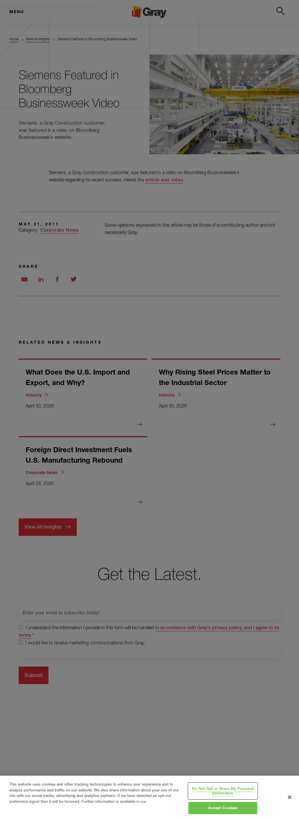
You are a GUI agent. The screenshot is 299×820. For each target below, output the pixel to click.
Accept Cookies (222, 807)
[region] (149, 798)
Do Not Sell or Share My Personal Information (222, 790)
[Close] (289, 797)
